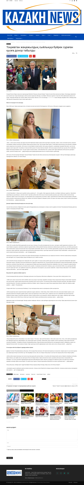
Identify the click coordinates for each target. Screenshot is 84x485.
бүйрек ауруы (16, 374)
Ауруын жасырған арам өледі (41, 416)
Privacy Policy (39, 482)
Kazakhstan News (25, 482)
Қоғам (38, 35)
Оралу (7, 42)
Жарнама (16, 0)
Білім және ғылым (66, 35)
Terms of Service (46, 482)
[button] (76, 36)
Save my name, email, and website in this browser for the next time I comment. (24, 449)
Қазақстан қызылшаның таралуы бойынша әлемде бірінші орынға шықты (55, 418)
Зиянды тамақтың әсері (26, 403)
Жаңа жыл (33, 374)
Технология (19, 38)
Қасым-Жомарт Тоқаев (41, 374)
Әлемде (31, 35)
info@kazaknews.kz (39, 477)
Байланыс (21, 0)
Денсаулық (10, 38)
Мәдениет (57, 35)
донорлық (28, 374)
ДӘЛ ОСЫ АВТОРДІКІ (27, 390)
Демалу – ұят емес (68, 403)
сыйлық (48, 374)
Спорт (50, 35)
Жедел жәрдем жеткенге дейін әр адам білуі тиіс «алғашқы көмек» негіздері (70, 418)
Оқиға (44, 35)
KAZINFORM (51, 97)
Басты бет (9, 35)
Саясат (16, 35)
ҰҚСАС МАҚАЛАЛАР (13, 390)
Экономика (24, 35)
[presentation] (16, 454)
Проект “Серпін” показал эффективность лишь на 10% (65, 386)
